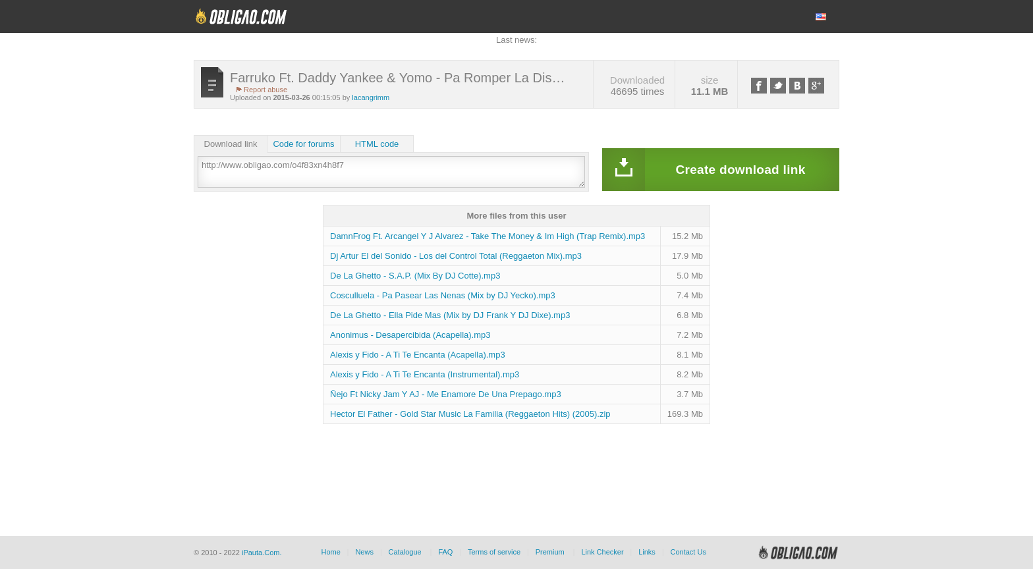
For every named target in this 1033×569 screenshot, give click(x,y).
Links (647, 552)
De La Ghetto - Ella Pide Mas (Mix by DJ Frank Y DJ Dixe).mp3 (450, 315)
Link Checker (602, 552)
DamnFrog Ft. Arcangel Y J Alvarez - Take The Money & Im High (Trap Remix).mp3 (487, 236)
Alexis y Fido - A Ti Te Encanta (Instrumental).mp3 (424, 374)
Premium (550, 552)
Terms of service (494, 552)
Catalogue (405, 552)
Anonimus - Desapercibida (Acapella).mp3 (410, 335)
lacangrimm (370, 97)
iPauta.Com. (262, 552)
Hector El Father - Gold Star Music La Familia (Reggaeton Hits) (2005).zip (470, 414)
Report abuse (265, 90)
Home (330, 552)
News (364, 552)
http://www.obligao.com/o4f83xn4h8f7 (391, 172)
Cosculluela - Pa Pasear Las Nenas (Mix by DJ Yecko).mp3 (442, 295)
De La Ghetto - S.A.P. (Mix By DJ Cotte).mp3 (415, 276)
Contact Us (688, 552)
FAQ (445, 552)
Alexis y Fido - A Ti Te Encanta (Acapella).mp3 (417, 355)
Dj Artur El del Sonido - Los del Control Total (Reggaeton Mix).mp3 (456, 256)
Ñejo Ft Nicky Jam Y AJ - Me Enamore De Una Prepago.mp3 (445, 394)
